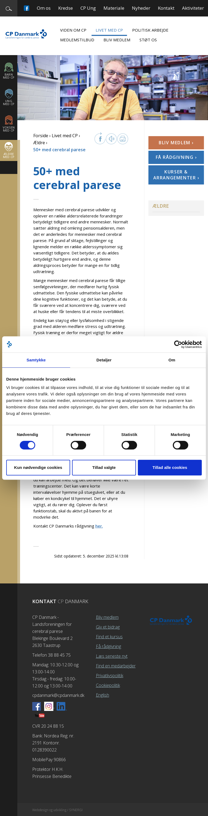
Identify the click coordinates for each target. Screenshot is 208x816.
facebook (100, 138)
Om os (44, 8)
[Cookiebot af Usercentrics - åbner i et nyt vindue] (178, 344)
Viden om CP (73, 30)
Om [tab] (171, 360)
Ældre (39, 143)
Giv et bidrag (108, 627)
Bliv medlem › (176, 143)
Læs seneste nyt (112, 656)
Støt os (148, 39)
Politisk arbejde (150, 30)
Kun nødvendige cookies (38, 467)
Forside (40, 136)
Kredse (65, 8)
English (102, 695)
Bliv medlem (116, 39)
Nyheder (141, 8)
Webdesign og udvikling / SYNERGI (57, 810)
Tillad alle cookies (169, 467)
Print (122, 138)
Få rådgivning (108, 646)
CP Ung (88, 8)
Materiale (113, 8)
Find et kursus (109, 637)
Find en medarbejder (116, 666)
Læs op (111, 138)
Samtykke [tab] (36, 360)
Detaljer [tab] (104, 360)
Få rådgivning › (176, 157)
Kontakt (166, 8)
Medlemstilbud (77, 39)
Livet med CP (109, 30)
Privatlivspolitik (109, 676)
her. (99, 526)
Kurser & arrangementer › (176, 175)
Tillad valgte (104, 467)
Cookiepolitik (108, 685)
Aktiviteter (193, 8)
